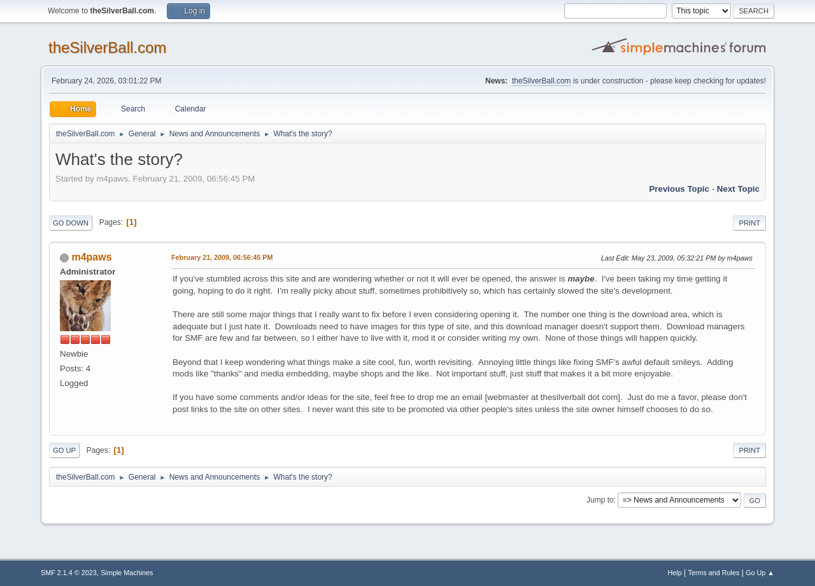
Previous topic (679, 189)
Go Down (71, 223)
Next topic (738, 189)
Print (749, 223)
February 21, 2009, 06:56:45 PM (222, 257)
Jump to (600, 500)
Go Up (64, 450)
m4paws (91, 257)
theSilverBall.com (107, 47)
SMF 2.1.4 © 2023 (69, 572)
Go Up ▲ (760, 572)
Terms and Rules (714, 572)
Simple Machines (127, 572)
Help (675, 572)
